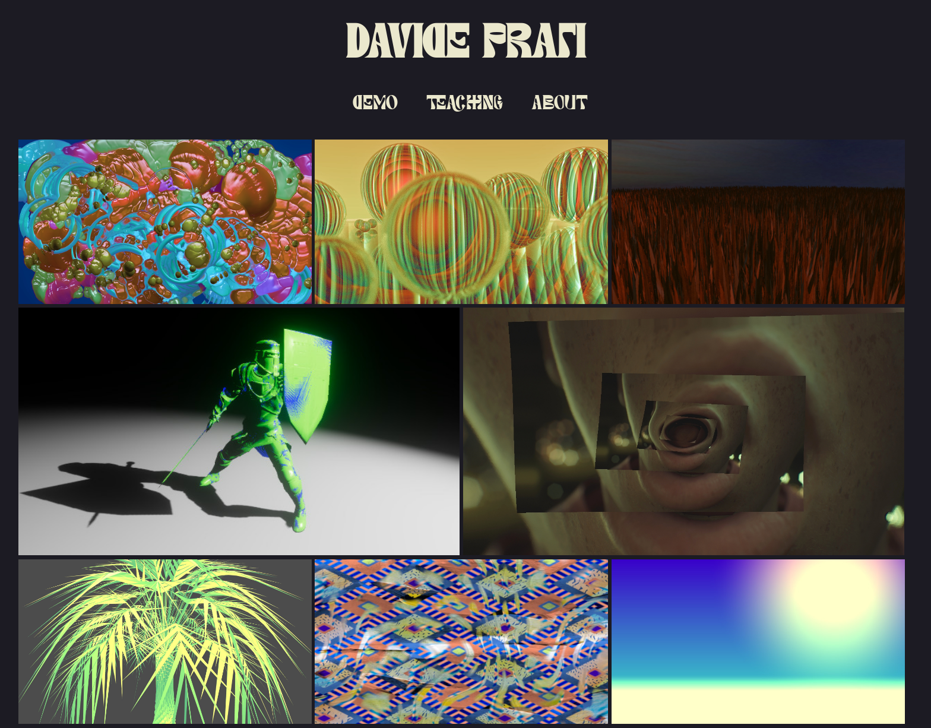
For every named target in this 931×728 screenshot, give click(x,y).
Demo (375, 102)
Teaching (464, 102)
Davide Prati (465, 41)
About (559, 102)
